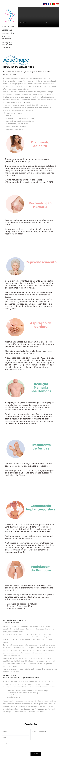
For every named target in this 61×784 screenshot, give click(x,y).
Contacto (6, 48)
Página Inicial (8, 27)
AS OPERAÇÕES (8, 33)
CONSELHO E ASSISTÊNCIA (7, 43)
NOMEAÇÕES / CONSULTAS (7, 38)
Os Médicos (7, 30)
